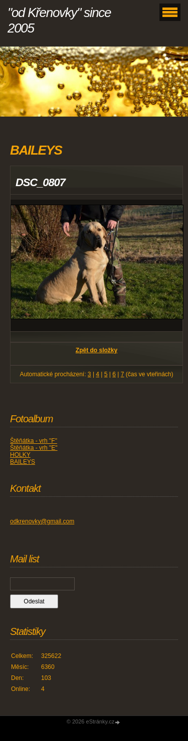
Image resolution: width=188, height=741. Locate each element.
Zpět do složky (96, 350)
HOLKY (20, 454)
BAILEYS (22, 461)
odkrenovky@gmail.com (42, 521)
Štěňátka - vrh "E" (34, 447)
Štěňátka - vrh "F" (33, 440)
